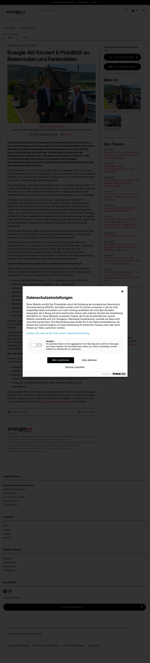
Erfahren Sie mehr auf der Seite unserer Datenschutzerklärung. (58, 333)
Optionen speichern (75, 367)
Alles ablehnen (89, 360)
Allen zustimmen (60, 360)
